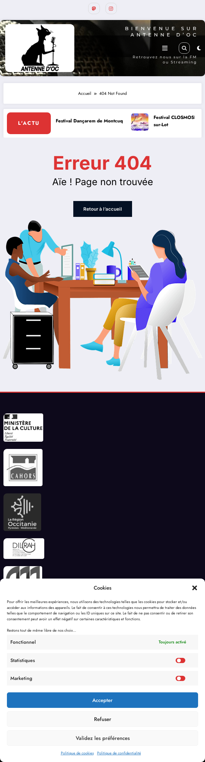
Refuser (102, 719)
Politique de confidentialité (119, 753)
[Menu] (165, 47)
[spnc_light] (199, 47)
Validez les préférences (103, 738)
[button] (194, 587)
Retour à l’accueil (103, 207)
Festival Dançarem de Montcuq (92, 120)
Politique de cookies (77, 753)
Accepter (102, 700)
